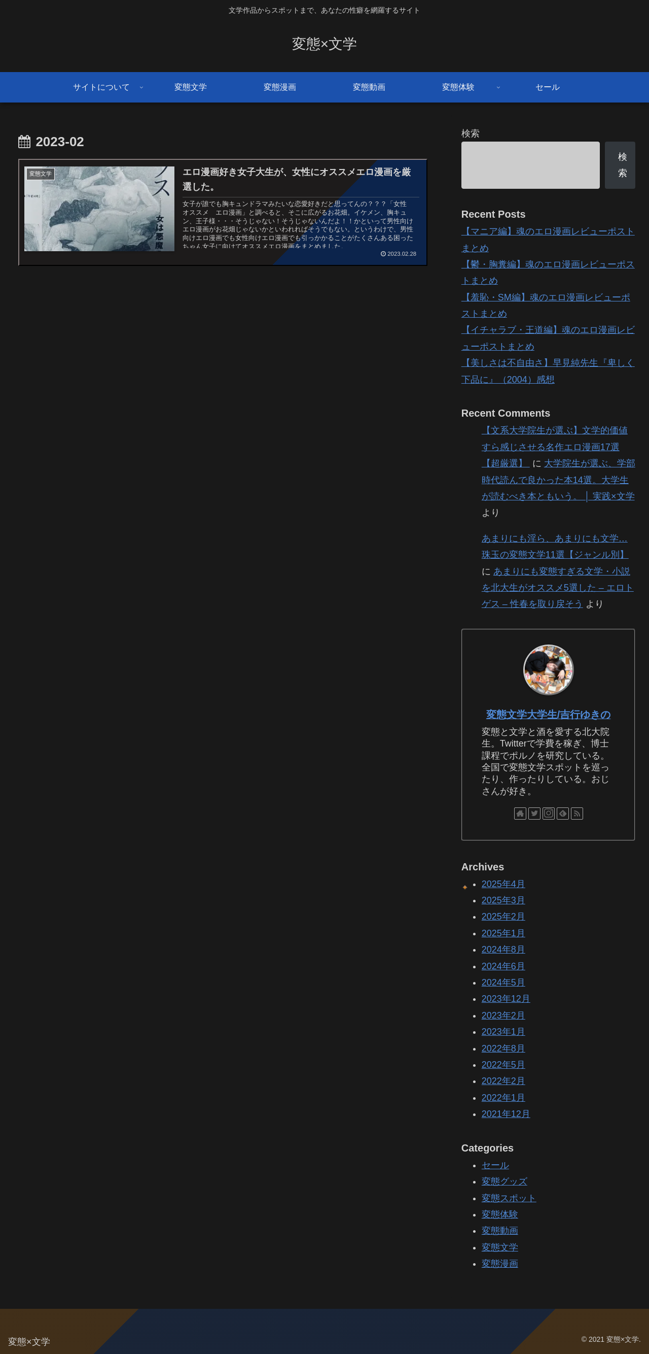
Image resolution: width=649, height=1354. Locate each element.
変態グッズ (504, 1181)
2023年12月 (506, 999)
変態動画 (500, 1231)
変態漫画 (500, 1264)
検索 (470, 133)
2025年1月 (503, 933)
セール (495, 1165)
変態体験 (500, 1214)
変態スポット (509, 1198)
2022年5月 (503, 1065)
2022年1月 (503, 1098)
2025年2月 (503, 916)
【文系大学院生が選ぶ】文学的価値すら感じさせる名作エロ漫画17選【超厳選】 (555, 446)
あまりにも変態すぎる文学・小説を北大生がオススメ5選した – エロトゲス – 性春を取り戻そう (558, 588)
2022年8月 (503, 1048)
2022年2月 (503, 1081)
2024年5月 (503, 982)
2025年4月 (503, 884)
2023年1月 (503, 1032)
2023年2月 (503, 1015)
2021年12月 (506, 1114)
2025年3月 (503, 900)
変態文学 (500, 1247)
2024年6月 (503, 966)
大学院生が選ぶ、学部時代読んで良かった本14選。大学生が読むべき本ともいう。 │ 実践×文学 (558, 479)
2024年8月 (503, 949)
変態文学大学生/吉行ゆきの (548, 714)
